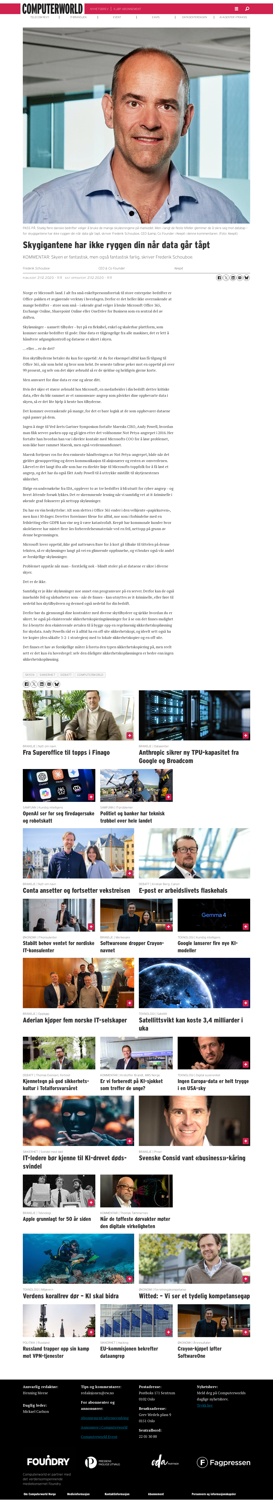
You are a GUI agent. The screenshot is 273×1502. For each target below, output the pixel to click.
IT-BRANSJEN (78, 17)
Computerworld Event (99, 1436)
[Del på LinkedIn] (233, 278)
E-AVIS (156, 17)
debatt (66, 674)
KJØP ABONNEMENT (127, 9)
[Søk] (247, 8)
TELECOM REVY (39, 17)
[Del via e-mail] (240, 278)
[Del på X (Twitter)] (226, 278)
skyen (30, 674)
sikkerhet (47, 674)
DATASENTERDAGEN (194, 17)
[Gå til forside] (52, 8)
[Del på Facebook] (219, 278)
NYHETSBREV (99, 9)
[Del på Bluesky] (246, 278)
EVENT (117, 17)
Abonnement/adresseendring (105, 1417)
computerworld (90, 674)
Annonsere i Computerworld (104, 1427)
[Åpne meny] (237, 9)
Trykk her (205, 1405)
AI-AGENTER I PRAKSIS (233, 17)
